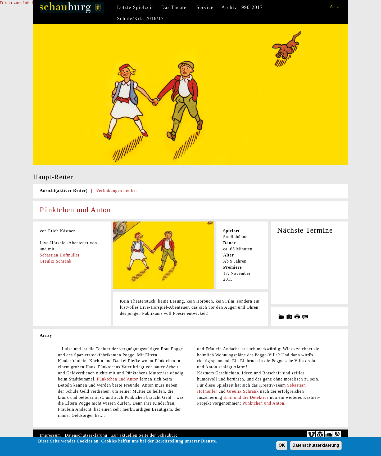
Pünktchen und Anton (118, 379)
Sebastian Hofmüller (60, 255)
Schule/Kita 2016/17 (140, 18)
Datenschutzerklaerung (315, 446)
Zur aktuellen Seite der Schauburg (144, 435)
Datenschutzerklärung (86, 435)
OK (282, 446)
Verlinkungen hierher (116, 190)
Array (46, 335)
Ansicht (64, 190)
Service (205, 7)
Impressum (50, 435)
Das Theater (175, 7)
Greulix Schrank (55, 261)
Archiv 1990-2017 (242, 7)
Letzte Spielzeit (135, 7)
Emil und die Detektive (246, 397)
